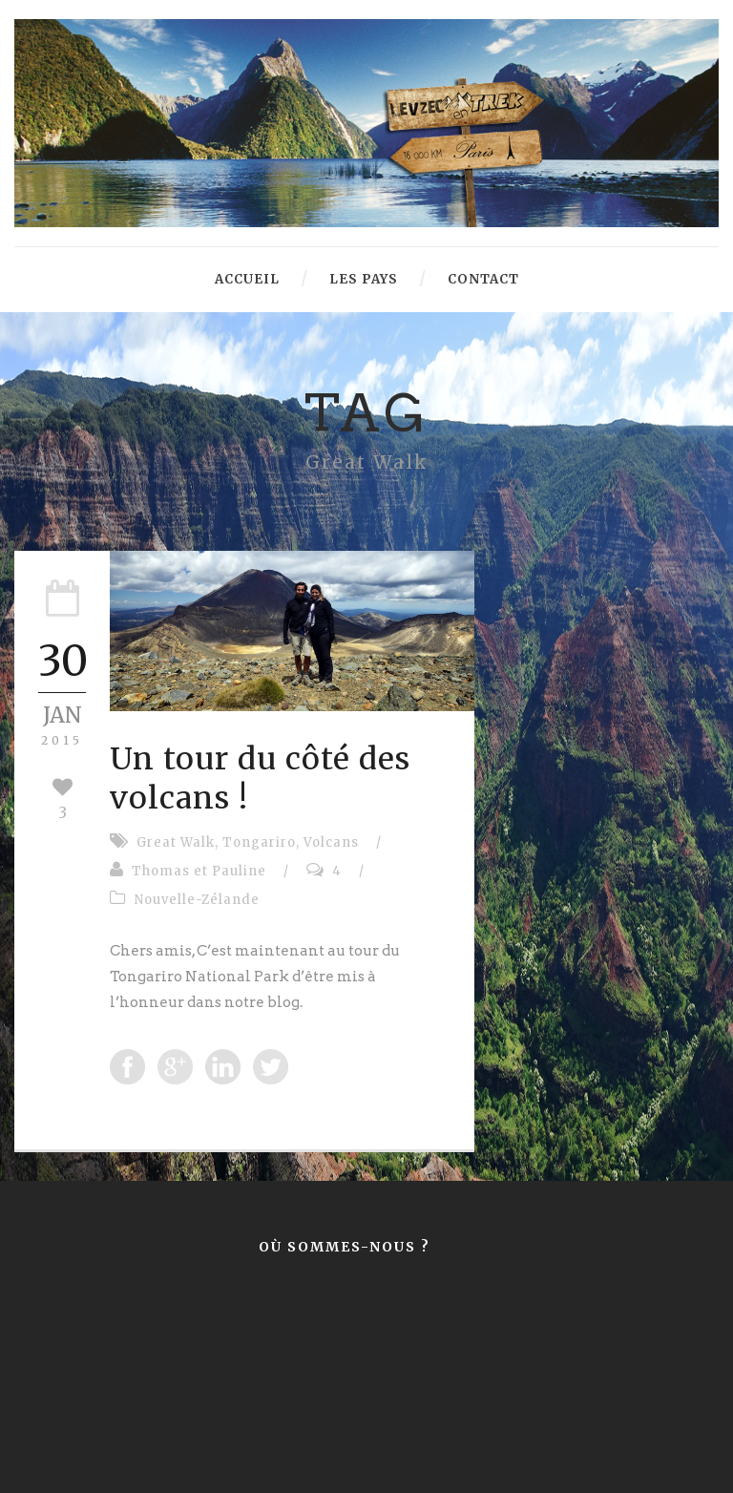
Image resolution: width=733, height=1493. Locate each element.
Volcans (331, 842)
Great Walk (175, 842)
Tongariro (259, 842)
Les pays (363, 279)
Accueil (247, 279)
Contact (483, 279)
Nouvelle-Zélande (197, 900)
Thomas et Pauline (199, 871)
